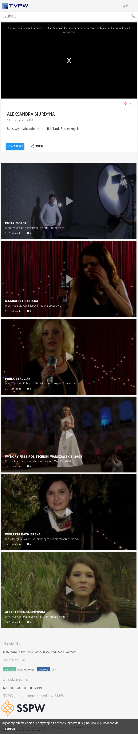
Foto (14, 652)
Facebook (8, 688)
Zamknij (10, 729)
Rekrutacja (57, 652)
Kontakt (71, 652)
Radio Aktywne (18, 669)
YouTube (22, 688)
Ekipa (30, 652)
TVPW (47, 669)
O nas (22, 652)
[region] (69, 60)
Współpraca (42, 652)
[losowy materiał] (125, 6)
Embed (36, 146)
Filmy (6, 652)
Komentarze (15, 146)
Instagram (36, 688)
